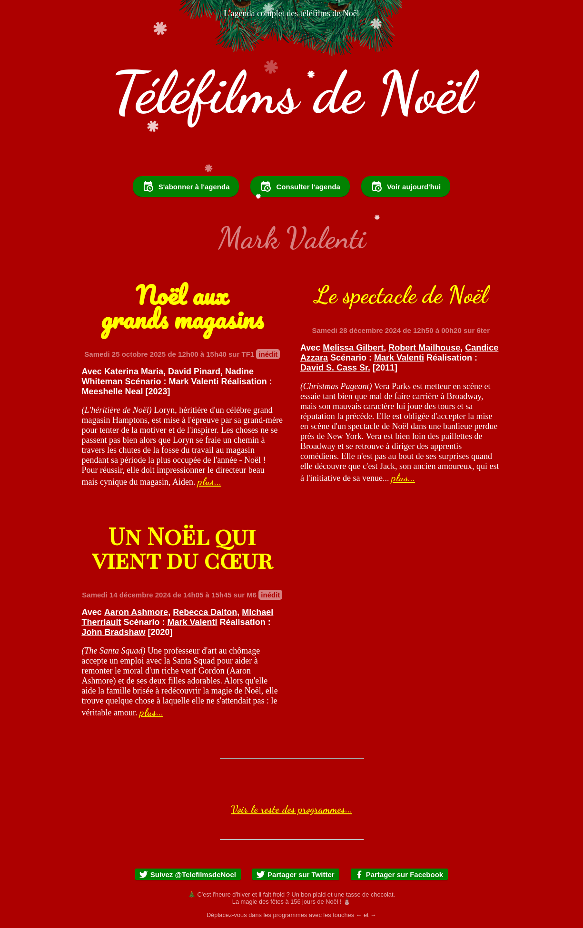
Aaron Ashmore (136, 612)
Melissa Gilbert (353, 347)
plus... (209, 481)
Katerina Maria (133, 371)
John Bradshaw (114, 632)
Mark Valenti (194, 381)
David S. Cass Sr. (335, 367)
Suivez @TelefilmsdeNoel (187, 874)
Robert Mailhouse (424, 347)
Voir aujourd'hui (406, 186)
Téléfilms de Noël (292, 92)
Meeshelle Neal (112, 391)
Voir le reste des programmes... (291, 809)
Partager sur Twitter (295, 874)
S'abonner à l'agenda (186, 186)
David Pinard (194, 371)
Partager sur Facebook (399, 874)
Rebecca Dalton (205, 612)
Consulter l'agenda (300, 186)
